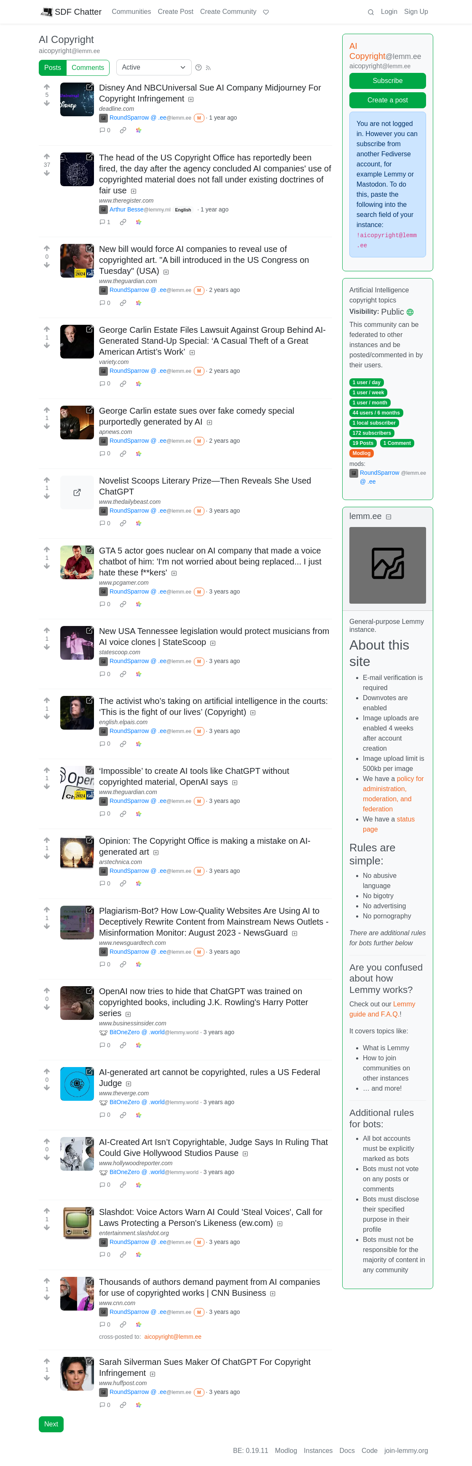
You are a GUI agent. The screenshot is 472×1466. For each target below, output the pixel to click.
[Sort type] (154, 67)
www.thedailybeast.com (130, 501)
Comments (88, 67)
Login (389, 11)
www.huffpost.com (123, 1383)
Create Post (175, 11)
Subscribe (387, 80)
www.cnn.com (117, 1303)
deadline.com (116, 108)
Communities (131, 11)
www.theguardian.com (128, 281)
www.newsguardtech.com (132, 942)
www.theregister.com (126, 200)
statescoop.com (119, 652)
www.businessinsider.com (132, 1023)
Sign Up (416, 11)
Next (51, 1424)
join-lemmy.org (406, 1450)
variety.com (114, 361)
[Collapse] (388, 517)
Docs (347, 1450)
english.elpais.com (123, 722)
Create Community (228, 11)
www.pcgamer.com (124, 582)
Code (370, 1450)
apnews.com (115, 431)
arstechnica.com (120, 862)
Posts (52, 67)
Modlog (362, 453)
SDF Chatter (71, 12)
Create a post (387, 100)
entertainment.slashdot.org (134, 1233)
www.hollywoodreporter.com (136, 1163)
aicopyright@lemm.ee (173, 1336)
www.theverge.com (124, 1093)
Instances (318, 1450)
